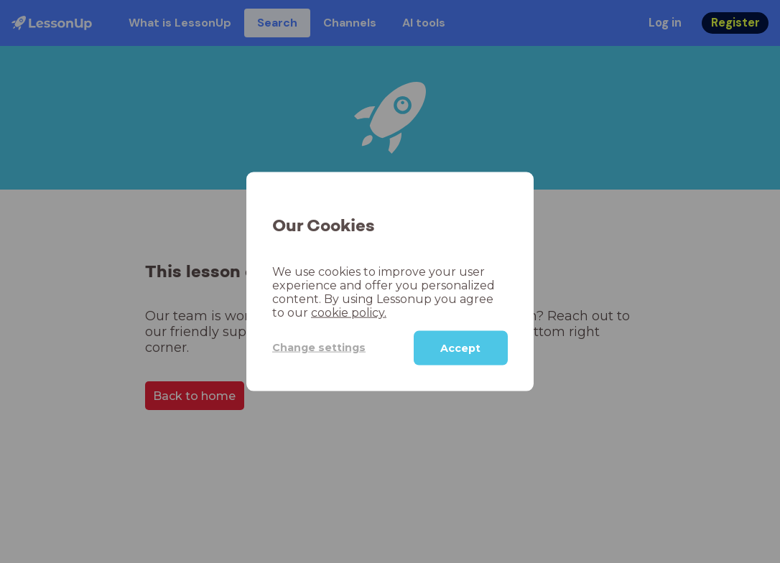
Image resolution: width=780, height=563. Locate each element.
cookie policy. (348, 312)
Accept (460, 347)
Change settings (319, 347)
